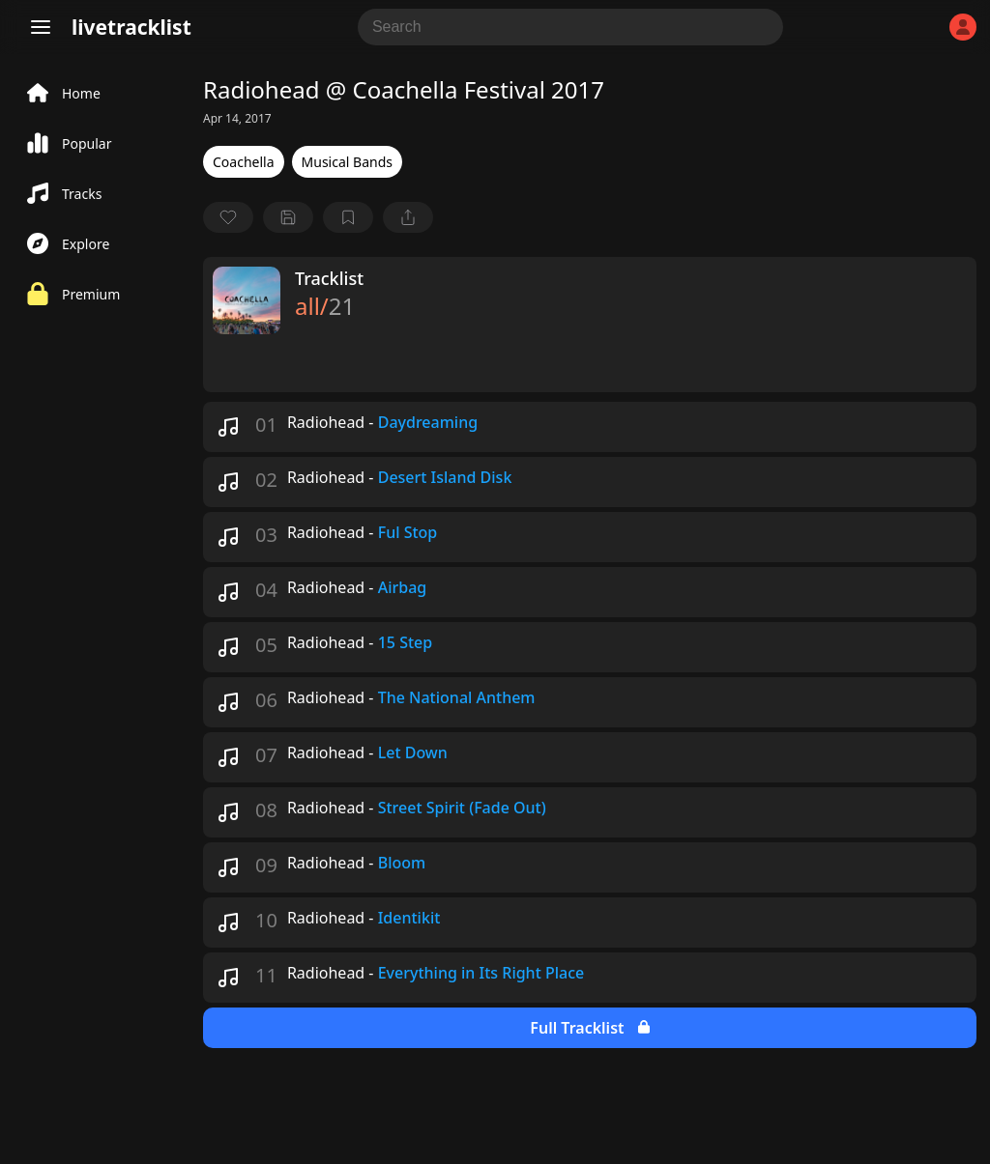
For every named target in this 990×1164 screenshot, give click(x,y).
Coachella (244, 162)
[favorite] (228, 217)
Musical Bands (347, 162)
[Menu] (40, 27)
